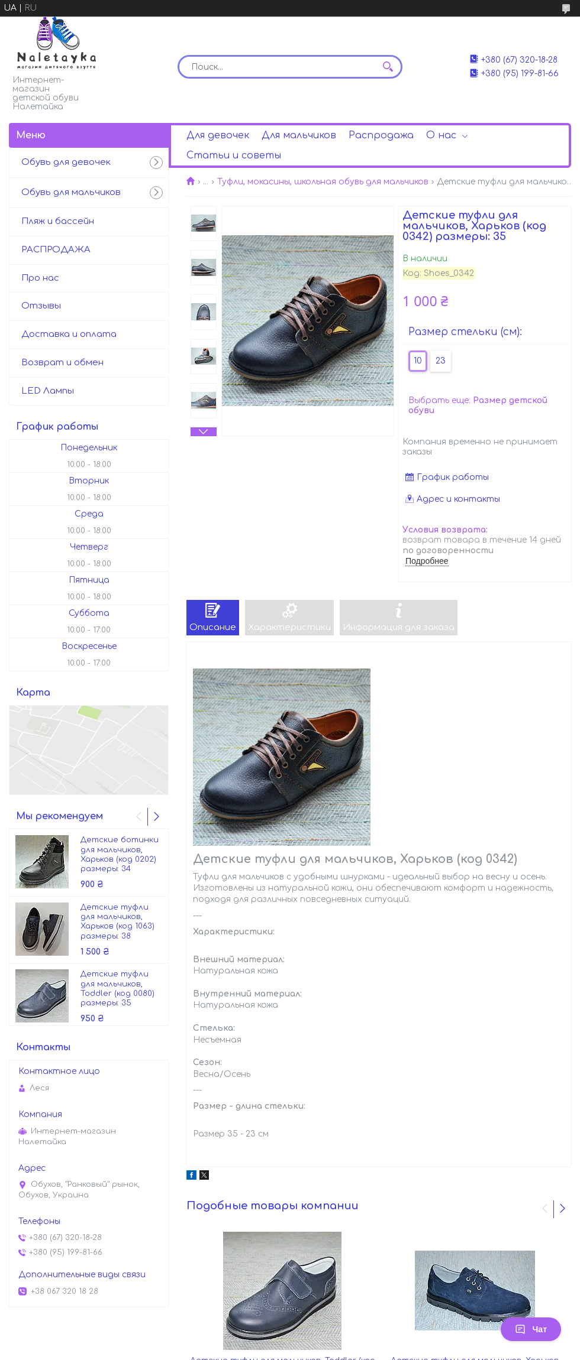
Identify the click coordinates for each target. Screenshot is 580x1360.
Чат (531, 1329)
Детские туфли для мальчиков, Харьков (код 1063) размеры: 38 (117, 921)
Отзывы (41, 306)
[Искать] (387, 67)
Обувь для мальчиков (71, 192)
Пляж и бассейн (57, 221)
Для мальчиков (299, 135)
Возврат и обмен (62, 363)
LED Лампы (47, 391)
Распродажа (381, 135)
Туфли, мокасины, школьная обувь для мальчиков (322, 181)
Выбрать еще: (477, 406)
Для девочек (217, 135)
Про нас (40, 278)
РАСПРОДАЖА (56, 250)
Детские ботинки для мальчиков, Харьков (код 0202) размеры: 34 (119, 854)
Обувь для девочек (66, 162)
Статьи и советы (233, 155)
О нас (441, 135)
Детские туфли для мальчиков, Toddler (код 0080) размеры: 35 (117, 988)
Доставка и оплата (69, 334)
